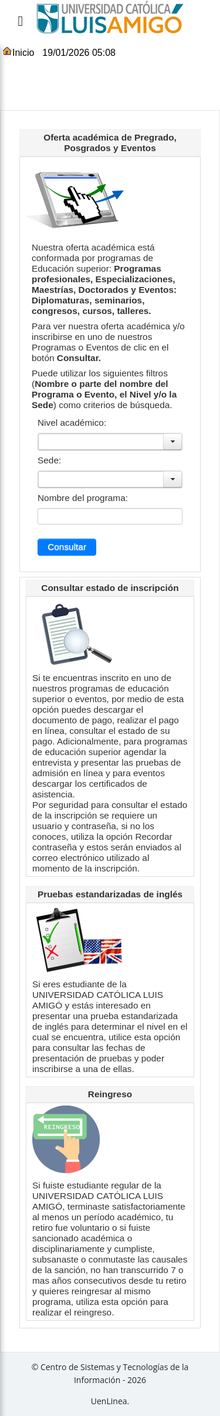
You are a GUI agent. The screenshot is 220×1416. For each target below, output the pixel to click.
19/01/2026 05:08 (79, 53)
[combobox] (103, 441)
